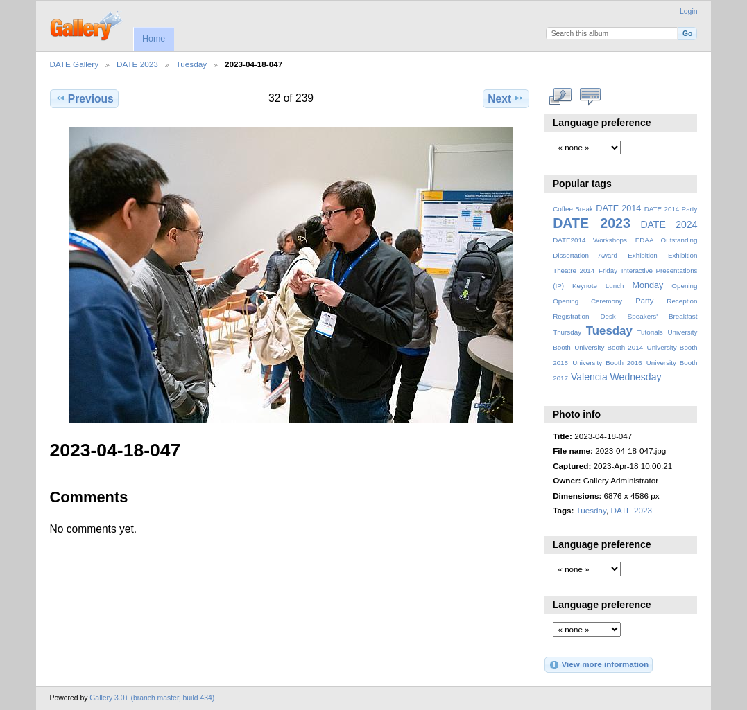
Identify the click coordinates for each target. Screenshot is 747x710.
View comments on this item (590, 97)
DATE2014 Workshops (590, 240)
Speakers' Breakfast (663, 316)
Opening (684, 286)
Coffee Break (573, 209)
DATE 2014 (618, 208)
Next (506, 98)
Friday (608, 270)
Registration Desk (584, 316)
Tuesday (191, 64)
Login (688, 11)
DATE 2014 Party (671, 209)
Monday (648, 285)
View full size (560, 97)
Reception (682, 301)
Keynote (584, 286)
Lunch (615, 286)
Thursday (567, 332)
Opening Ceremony (587, 301)
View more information (599, 665)
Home (153, 39)
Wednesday (636, 376)
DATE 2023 (137, 64)
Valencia (589, 376)
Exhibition (643, 255)
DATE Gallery (74, 64)
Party (644, 300)
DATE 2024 (668, 224)
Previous (84, 98)
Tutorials (649, 332)
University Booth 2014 (608, 347)
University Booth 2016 (607, 362)
